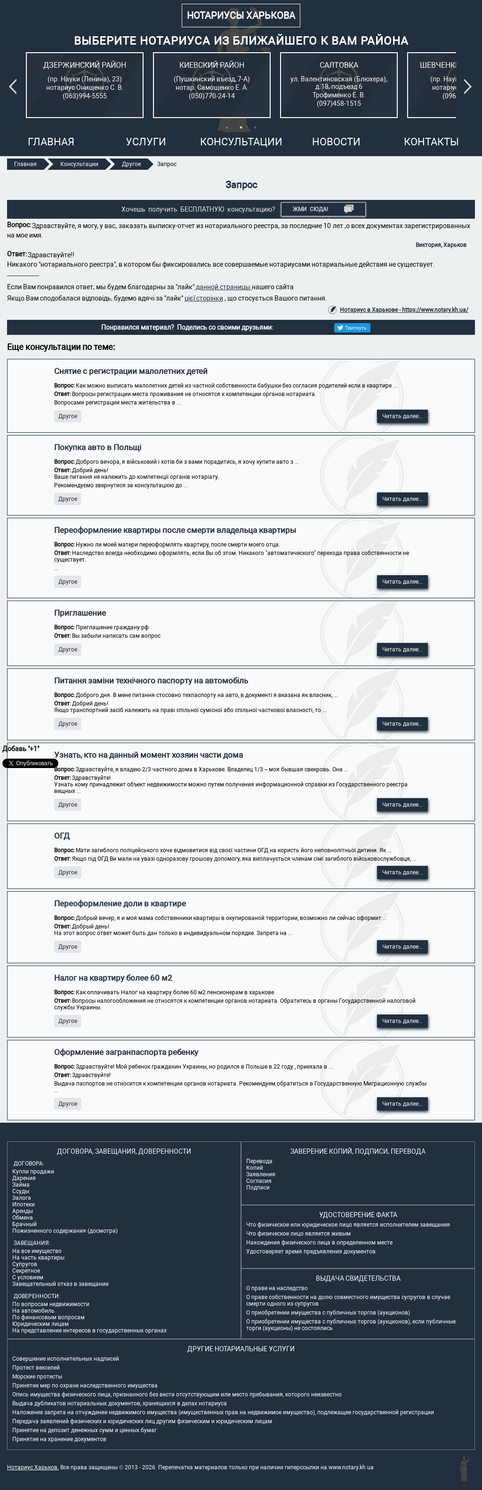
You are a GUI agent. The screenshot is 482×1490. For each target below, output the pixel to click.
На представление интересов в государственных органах (89, 1330)
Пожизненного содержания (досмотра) (65, 1231)
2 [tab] (241, 127)
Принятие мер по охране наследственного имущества (85, 1385)
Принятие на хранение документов (59, 1439)
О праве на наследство (277, 1288)
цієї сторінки (204, 298)
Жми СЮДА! (323, 209)
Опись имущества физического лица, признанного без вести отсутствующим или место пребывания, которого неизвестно (177, 1394)
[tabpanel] (85, 85)
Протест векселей (36, 1367)
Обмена (22, 1217)
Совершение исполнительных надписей (65, 1358)
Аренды (22, 1211)
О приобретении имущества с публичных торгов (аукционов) (328, 1312)
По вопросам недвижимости (50, 1304)
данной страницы (223, 287)
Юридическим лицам (40, 1324)
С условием (27, 1277)
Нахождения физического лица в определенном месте (319, 1242)
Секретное (26, 1271)
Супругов (24, 1264)
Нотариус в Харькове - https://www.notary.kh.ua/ (404, 310)
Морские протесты (37, 1376)
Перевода (259, 1161)
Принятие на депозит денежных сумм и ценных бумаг (84, 1430)
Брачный (24, 1224)
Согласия (259, 1181)
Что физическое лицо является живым (298, 1233)
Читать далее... (402, 416)
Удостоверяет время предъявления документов (311, 1251)
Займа (21, 1184)
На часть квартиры (38, 1257)
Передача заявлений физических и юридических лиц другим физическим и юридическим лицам (142, 1421)
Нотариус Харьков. (33, 1467)
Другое (67, 416)
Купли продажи (33, 1171)
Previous (14, 86)
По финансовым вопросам (48, 1317)
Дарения (24, 1178)
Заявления (260, 1174)
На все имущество (37, 1251)
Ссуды (20, 1191)
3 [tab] (255, 127)
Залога (21, 1198)
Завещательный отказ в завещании (60, 1284)
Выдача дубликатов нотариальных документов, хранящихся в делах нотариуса (119, 1403)
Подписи (258, 1187)
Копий (254, 1168)
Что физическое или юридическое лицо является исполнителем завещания (348, 1224)
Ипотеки (23, 1204)
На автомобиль (33, 1311)
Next (469, 86)
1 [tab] (227, 127)
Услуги (146, 142)
